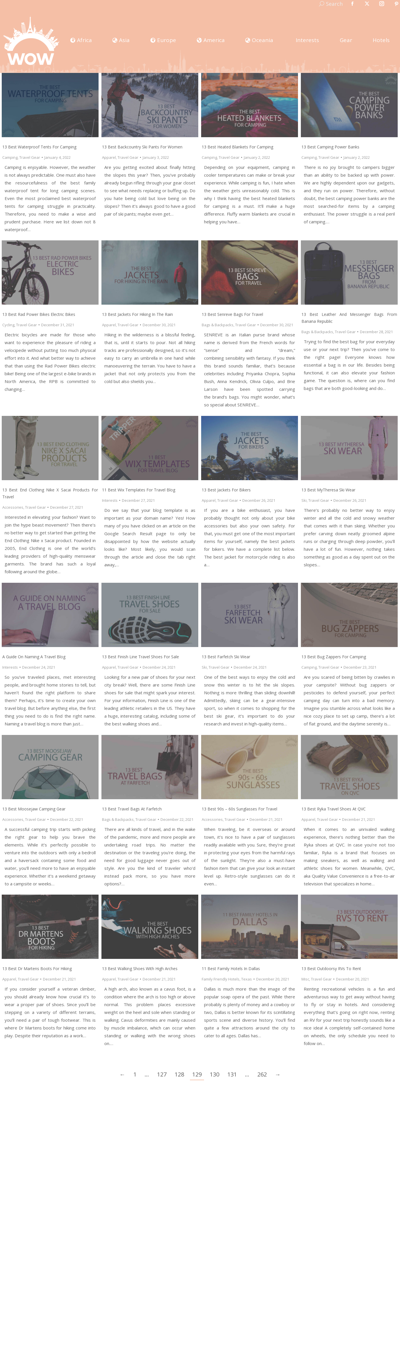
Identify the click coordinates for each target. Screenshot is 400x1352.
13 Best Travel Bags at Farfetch (132, 809)
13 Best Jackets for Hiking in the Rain (137, 314)
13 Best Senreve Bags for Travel (232, 314)
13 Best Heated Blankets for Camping (237, 147)
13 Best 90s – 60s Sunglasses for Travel (239, 809)
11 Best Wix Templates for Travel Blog (138, 490)
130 (214, 1074)
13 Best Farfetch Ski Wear (226, 656)
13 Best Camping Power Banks (330, 147)
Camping (10, 157)
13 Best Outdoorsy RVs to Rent (331, 968)
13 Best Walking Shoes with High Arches (140, 968)
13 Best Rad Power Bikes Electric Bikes (38, 314)
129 (197, 1074)
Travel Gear (29, 157)
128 (179, 1074)
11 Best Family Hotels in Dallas (231, 968)
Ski (304, 500)
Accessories (12, 507)
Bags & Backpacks (217, 324)
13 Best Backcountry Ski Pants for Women (142, 147)
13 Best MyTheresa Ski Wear (328, 490)
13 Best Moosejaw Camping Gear (33, 809)
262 (262, 1074)
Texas (246, 979)
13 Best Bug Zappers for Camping (333, 656)
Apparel (109, 157)
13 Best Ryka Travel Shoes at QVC (333, 809)
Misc (305, 979)
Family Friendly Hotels (220, 979)
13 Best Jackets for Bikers (226, 490)
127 (162, 1074)
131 (232, 1074)
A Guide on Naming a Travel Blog (33, 656)
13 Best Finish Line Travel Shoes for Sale (140, 656)
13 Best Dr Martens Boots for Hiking (37, 968)
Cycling (8, 324)
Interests (110, 500)
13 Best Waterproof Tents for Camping (39, 147)
